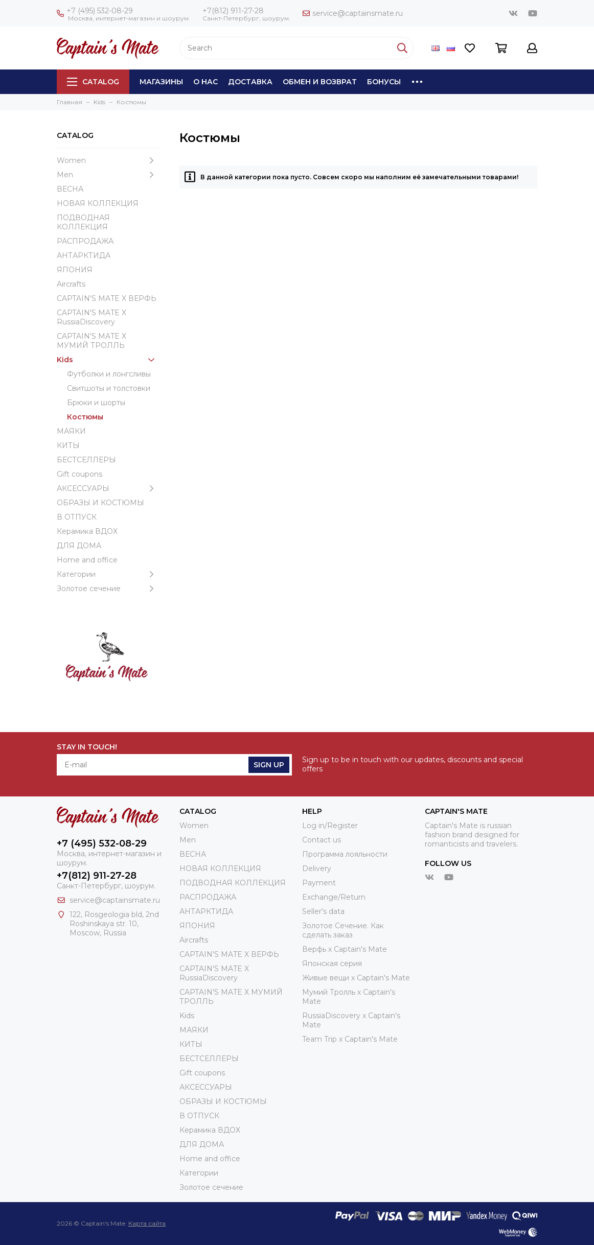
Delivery (316, 868)
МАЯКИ (71, 431)
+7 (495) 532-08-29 (95, 10)
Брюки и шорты (96, 402)
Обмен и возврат (320, 81)
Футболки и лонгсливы (109, 374)
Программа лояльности (344, 854)
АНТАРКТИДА (83, 255)
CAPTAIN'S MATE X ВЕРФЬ (106, 298)
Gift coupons (79, 474)
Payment (319, 882)
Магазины (161, 81)
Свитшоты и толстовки (108, 388)
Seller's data (323, 911)
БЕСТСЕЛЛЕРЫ (86, 459)
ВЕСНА (70, 189)
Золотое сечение (108, 588)
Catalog (93, 81)
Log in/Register (330, 825)
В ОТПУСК (77, 517)
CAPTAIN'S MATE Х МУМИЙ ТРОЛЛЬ (91, 341)
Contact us (321, 839)
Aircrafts (71, 284)
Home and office (87, 560)
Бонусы (384, 81)
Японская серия (332, 963)
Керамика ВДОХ (87, 531)
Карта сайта (147, 1223)
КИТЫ (68, 445)
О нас (205, 81)
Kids (108, 359)
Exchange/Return (333, 897)
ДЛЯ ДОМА (79, 545)
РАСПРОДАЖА (85, 241)
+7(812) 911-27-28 (233, 10)
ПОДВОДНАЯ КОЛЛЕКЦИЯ (83, 222)
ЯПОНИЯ (75, 269)
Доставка (250, 81)
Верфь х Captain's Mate (344, 949)
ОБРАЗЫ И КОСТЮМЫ (100, 502)
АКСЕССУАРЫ (108, 488)
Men (108, 174)
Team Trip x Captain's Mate (350, 1039)
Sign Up (269, 764)
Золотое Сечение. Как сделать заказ (343, 930)
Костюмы (85, 416)
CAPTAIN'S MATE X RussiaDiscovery (91, 317)
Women (108, 160)
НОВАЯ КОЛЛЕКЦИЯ (98, 203)
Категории (108, 574)
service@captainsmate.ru (353, 13)
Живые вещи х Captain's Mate (356, 977)
